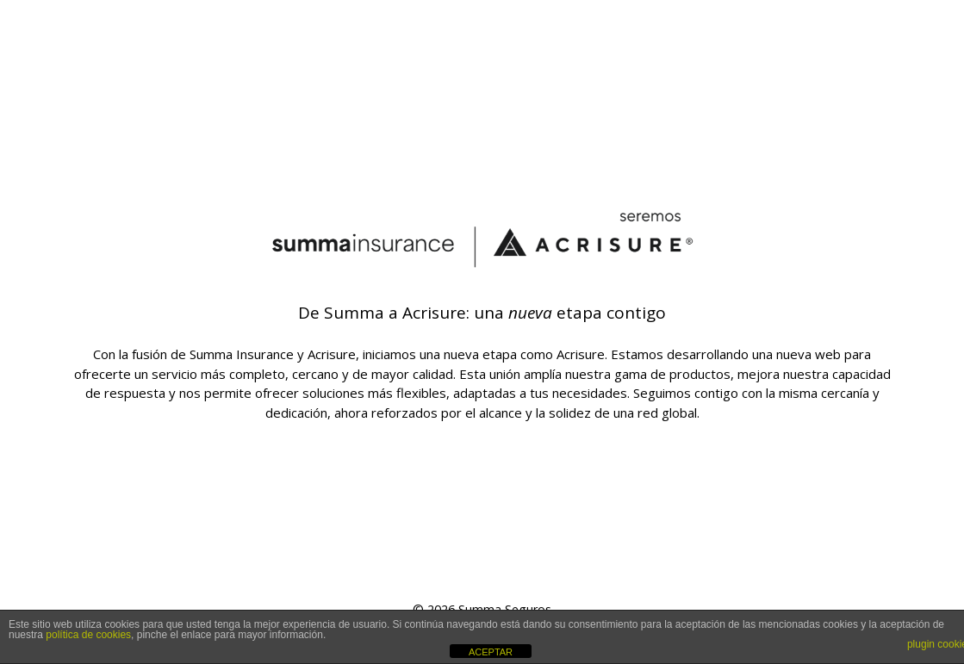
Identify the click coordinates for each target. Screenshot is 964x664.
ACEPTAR (491, 652)
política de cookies (88, 635)
